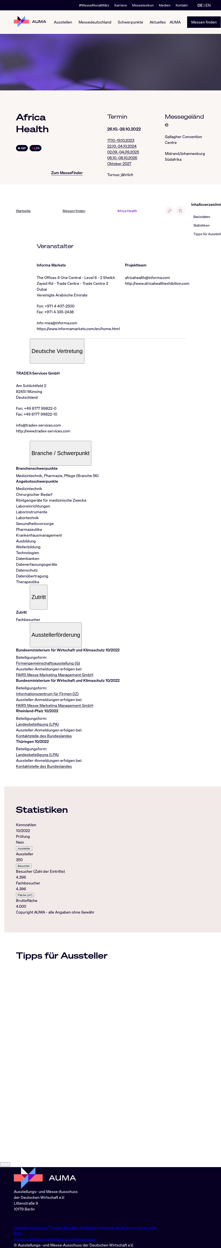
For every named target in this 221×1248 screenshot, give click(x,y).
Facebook (106, 1227)
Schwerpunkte (130, 22)
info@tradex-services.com (38, 425)
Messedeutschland (95, 22)
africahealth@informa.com (147, 277)
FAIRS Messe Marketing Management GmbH (54, 675)
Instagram (39, 1227)
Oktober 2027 (119, 163)
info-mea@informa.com (57, 322)
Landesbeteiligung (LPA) (37, 724)
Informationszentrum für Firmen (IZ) (47, 693)
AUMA (175, 22)
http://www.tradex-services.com (43, 430)
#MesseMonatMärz (94, 5)
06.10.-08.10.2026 (122, 157)
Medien (164, 5)
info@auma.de (26, 1218)
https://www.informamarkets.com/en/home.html (78, 328)
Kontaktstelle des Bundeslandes (44, 735)
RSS (17, 1233)
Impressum (24, 1239)
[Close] (5, 1164)
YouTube (123, 1227)
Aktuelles (158, 22)
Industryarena (143, 1227)
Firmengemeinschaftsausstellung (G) (48, 663)
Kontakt (182, 5)
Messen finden (204, 22)
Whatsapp (88, 1227)
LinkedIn (22, 1227)
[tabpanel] (101, 865)
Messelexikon (143, 5)
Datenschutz (45, 1239)
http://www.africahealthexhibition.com (157, 283)
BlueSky (71, 1227)
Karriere (120, 5)
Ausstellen (63, 22)
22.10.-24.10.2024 (122, 146)
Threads (56, 1227)
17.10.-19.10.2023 (120, 140)
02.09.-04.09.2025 (123, 151)
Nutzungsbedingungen (76, 1239)
